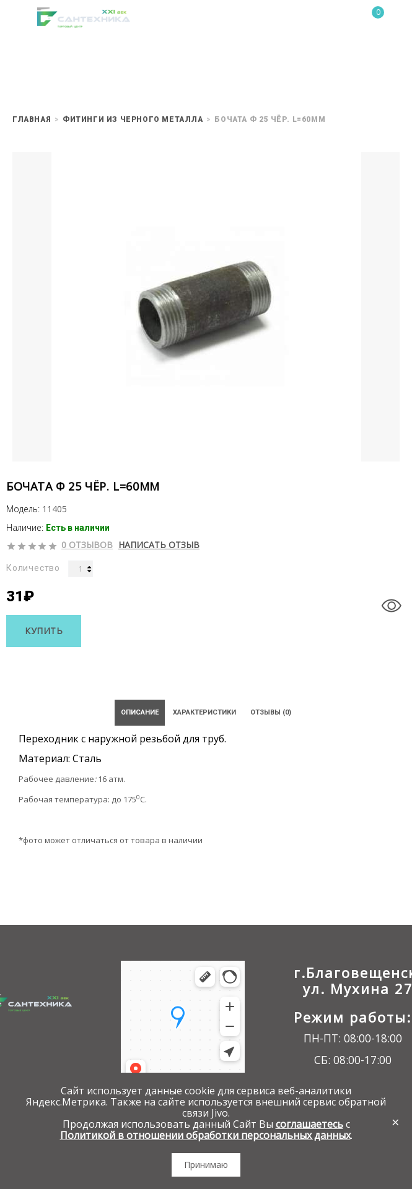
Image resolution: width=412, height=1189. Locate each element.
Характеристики (204, 712)
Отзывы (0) (270, 712)
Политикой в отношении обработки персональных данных (205, 1135)
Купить (44, 631)
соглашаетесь (309, 1124)
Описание (140, 712)
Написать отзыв (158, 545)
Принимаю (206, 1164)
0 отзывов (87, 545)
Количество (33, 568)
